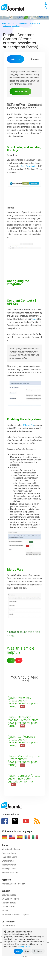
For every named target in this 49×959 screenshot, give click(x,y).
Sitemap (5, 910)
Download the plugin (20, 91)
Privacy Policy (24, 946)
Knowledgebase (8, 895)
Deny (27, 951)
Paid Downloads (28, 166)
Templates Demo (9, 857)
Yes (11, 660)
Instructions (16, 59)
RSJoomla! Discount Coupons (15, 914)
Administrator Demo (10, 849)
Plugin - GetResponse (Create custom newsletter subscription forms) (23, 741)
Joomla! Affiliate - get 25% (13, 884)
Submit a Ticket (8, 903)
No (19, 660)
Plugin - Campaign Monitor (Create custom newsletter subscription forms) (23, 721)
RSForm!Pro (28, 425)
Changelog (35, 59)
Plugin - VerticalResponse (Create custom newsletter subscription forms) (24, 760)
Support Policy (8, 925)
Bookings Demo (8, 868)
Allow (18, 951)
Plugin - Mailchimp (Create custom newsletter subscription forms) (23, 702)
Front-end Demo (8, 853)
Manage (38, 951)
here (35, 319)
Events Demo (7, 861)
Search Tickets (8, 906)
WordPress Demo (9, 872)
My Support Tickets (10, 899)
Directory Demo (8, 865)
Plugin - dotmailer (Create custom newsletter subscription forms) (24, 778)
